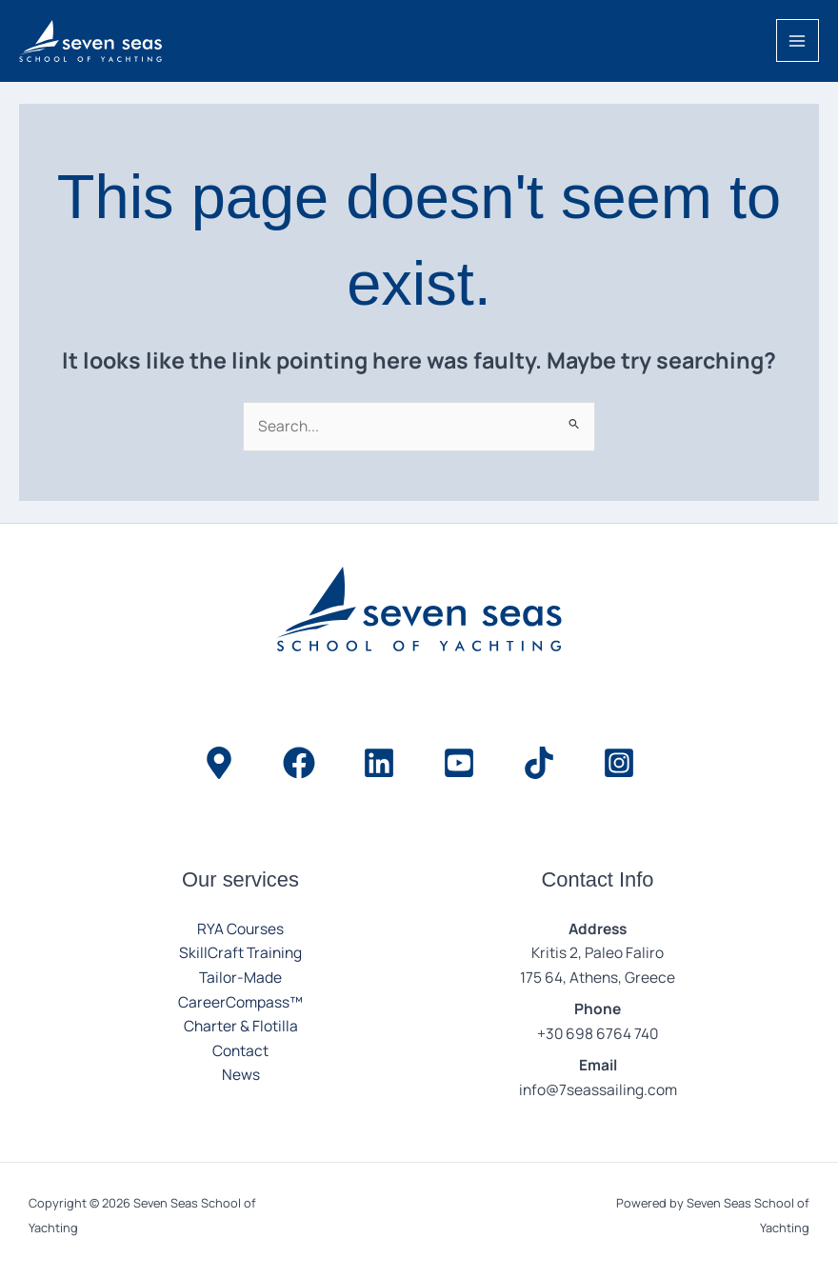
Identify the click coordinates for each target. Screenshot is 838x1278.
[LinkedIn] (379, 763)
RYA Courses (240, 928)
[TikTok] (539, 763)
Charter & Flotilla (241, 1025)
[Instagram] (619, 763)
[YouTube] (459, 763)
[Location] (219, 763)
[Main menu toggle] (797, 40)
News (241, 1074)
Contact (240, 1050)
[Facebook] (299, 763)
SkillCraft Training (240, 952)
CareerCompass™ (240, 1001)
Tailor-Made (240, 977)
